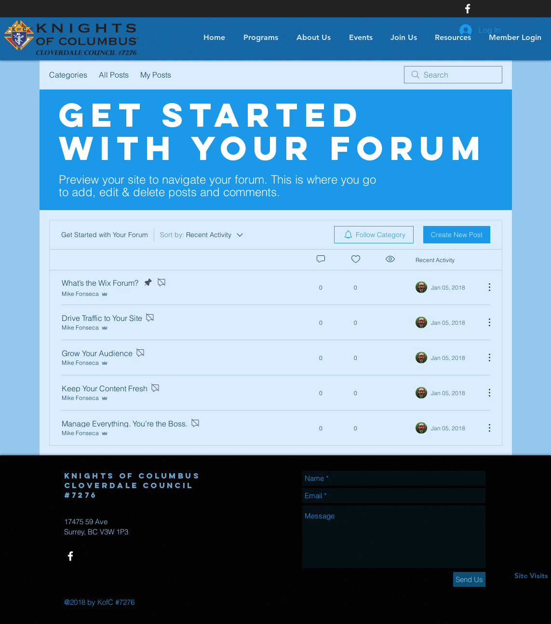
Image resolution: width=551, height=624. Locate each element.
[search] (453, 74)
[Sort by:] (202, 234)
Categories (68, 75)
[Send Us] (469, 579)
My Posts (155, 75)
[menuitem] (374, 234)
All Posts (114, 75)
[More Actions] (484, 287)
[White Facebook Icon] (467, 8)
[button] (258, 38)
